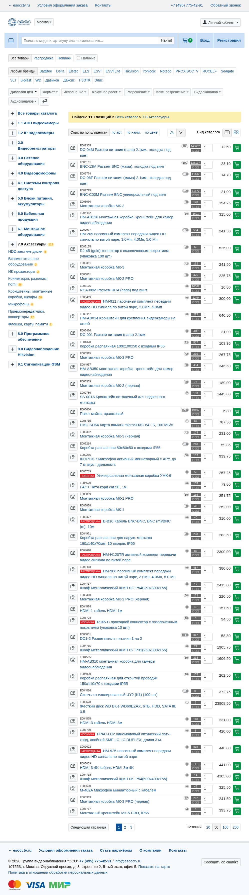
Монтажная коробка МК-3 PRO (107, 357)
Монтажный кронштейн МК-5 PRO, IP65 (114, 813)
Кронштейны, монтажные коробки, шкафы (30, 294)
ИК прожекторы (24, 271)
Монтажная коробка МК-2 (102, 206)
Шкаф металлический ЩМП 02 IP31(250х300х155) (123, 650)
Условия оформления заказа (62, 5)
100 (225, 827)
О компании (151, 850)
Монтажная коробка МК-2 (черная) (110, 385)
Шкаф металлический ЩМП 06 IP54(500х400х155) (123, 779)
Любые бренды (22, 71)
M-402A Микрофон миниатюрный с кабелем (118, 790)
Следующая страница (88, 827)
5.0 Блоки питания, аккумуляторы (35, 201)
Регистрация (229, 40)
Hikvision (131, 71)
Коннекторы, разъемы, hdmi (28, 281)
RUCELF (210, 71)
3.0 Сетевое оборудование (31, 161)
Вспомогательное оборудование (23, 261)
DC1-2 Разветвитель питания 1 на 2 (111, 638)
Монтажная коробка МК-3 (102, 267)
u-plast (26, 80)
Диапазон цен (22, 92)
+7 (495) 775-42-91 (187, 5)
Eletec (73, 71)
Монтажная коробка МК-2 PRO (107, 278)
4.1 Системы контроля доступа (38, 186)
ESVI (98, 71)
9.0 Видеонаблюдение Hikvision (38, 352)
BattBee (46, 71)
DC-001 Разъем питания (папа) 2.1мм (112, 334)
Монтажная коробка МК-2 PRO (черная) (115, 599)
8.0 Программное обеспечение (34, 336)
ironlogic (149, 71)
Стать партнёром (116, 850)
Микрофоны (21, 304)
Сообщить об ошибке (221, 862)
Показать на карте (154, 866)
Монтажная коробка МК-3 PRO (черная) (115, 801)
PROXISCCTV (187, 71)
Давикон (52, 80)
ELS (85, 71)
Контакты (103, 5)
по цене (151, 132)
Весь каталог (126, 117)
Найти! (166, 40)
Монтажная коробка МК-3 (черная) (110, 436)
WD (38, 80)
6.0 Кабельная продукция (31, 216)
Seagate (227, 71)
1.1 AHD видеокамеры (38, 123)
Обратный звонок (225, 5)
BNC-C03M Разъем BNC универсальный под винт (123, 194)
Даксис (68, 80)
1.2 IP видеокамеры (36, 133)
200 (235, 827)
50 (216, 827)
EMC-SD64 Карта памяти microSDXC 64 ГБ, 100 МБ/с (126, 425)
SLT (13, 80)
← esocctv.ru (19, 5)
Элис (98, 80)
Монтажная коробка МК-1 (102, 509)
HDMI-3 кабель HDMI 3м (101, 723)
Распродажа (44, 58)
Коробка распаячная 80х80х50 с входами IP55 (120, 447)
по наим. (133, 132)
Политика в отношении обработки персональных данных (58, 872)
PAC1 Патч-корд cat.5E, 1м (103, 487)
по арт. (117, 132)
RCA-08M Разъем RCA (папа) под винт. (114, 290)
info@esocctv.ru (128, 861)
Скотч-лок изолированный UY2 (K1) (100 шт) (119, 694)
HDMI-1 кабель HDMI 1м (101, 610)
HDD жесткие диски (27, 251)
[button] (44, 22)
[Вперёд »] (88, 827)
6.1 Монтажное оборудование (31, 232)
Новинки (65, 58)
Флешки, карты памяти (30, 324)
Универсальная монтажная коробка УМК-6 (134, 475)
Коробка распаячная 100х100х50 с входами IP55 (122, 346)
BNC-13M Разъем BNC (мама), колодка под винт (122, 166)
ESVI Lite (113, 71)
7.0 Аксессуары (36, 244)
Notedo (165, 71)
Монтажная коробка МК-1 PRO (107, 498)
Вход (205, 40)
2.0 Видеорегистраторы (37, 145)
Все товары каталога (37, 113)
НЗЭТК (84, 80)
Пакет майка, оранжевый (102, 413)
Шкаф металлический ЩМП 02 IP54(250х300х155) (123, 588)
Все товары (19, 58)
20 (208, 827)
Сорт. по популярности (88, 132)
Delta (60, 71)
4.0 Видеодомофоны (37, 173)
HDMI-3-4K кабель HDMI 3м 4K (107, 767)
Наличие (86, 58)
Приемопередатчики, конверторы (26, 314)
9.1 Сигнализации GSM (39, 364)
